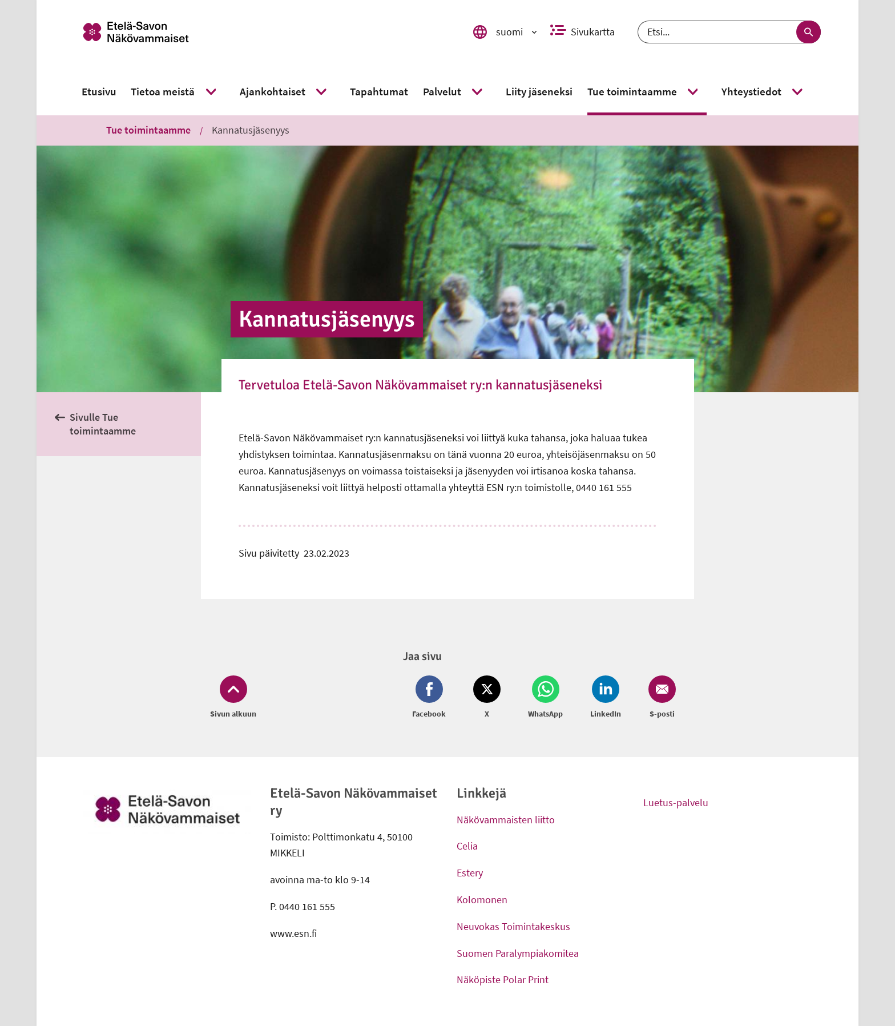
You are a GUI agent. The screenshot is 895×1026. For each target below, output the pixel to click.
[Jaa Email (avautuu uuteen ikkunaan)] (660, 697)
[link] (261, 32)
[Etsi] (729, 32)
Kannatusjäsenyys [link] (250, 129)
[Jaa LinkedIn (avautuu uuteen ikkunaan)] (606, 697)
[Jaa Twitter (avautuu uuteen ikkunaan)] (487, 697)
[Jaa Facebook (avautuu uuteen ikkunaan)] (431, 697)
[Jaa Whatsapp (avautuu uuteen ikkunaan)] (545, 697)
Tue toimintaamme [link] (148, 129)
